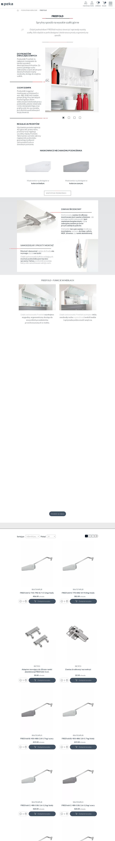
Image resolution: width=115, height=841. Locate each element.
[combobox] (32, 536)
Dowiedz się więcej (57, 514)
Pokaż (43, 536)
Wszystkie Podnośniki (57, 193)
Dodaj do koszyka (42, 601)
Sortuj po (20, 536)
